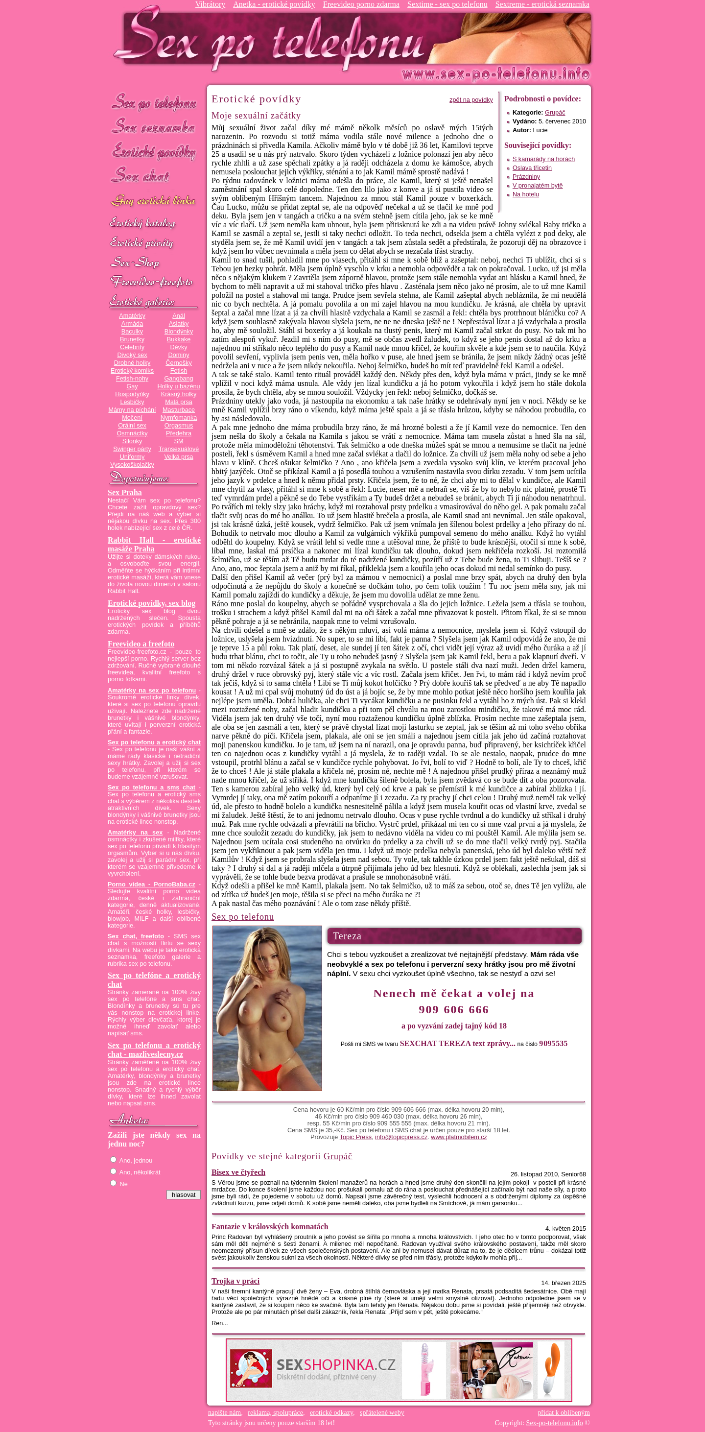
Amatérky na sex (135, 832)
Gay (132, 386)
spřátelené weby (382, 1412)
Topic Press (356, 1137)
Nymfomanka (179, 417)
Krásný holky (178, 394)
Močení (132, 417)
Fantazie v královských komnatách (270, 1226)
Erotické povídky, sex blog (151, 603)
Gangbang (178, 378)
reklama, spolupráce (275, 1412)
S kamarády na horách (544, 159)
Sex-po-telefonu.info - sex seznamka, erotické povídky (272, 38)
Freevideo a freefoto (141, 644)
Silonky (132, 441)
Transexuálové (179, 449)
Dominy (178, 355)
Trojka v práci (235, 1281)
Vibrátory (210, 4)
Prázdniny (526, 176)
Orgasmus (178, 425)
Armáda (132, 323)
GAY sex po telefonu (154, 201)
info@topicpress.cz (401, 1137)
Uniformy (132, 456)
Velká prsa (178, 456)
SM (179, 441)
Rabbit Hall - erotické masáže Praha (154, 544)
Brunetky (132, 339)
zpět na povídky (471, 99)
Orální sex (132, 425)
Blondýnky (178, 331)
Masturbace (179, 409)
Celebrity (132, 347)
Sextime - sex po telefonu (447, 4)
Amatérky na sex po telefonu (152, 690)
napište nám (224, 1412)
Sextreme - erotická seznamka (542, 4)
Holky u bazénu (178, 386)
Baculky (132, 331)
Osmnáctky (132, 433)
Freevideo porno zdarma (361, 4)
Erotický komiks (132, 370)
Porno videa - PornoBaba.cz (151, 884)
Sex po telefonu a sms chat (151, 787)
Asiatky (179, 323)
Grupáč (555, 112)
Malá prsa (178, 402)
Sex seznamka (154, 126)
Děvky (178, 347)
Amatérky (132, 315)
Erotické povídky (154, 151)
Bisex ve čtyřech (238, 1172)
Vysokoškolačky (132, 464)
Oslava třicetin (532, 168)
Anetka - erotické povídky (274, 4)
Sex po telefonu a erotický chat (154, 742)
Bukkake (179, 339)
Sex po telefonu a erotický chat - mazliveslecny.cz (154, 1049)
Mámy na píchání (132, 409)
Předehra (178, 433)
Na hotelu (526, 194)
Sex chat (154, 176)
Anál (178, 315)
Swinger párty (132, 449)
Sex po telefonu (154, 101)
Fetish (178, 370)
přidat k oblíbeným (564, 1412)
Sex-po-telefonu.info (554, 1423)
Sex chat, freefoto (136, 936)
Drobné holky (132, 362)
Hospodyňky (132, 394)
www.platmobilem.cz (459, 1137)
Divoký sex (132, 355)
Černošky (178, 362)
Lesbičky (132, 402)
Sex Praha (125, 492)
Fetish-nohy (132, 378)
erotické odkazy (331, 1412)
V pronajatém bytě (538, 185)
